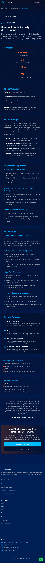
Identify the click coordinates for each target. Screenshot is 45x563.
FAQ (2, 512)
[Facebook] (8, 479)
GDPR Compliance (6, 529)
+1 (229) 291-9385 (8, 545)
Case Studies (14, 8)
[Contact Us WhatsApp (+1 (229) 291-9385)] (41, 559)
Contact (3, 509)
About (3, 503)
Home (7, 8)
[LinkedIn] (2, 479)
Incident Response (6, 496)
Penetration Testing (6, 487)
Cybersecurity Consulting (8, 493)
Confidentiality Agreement (8, 532)
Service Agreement (6, 523)
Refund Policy (5, 526)
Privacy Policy (5, 535)
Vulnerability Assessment (8, 490)
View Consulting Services (22, 449)
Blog (2, 506)
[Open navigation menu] (42, 2)
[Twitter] (5, 479)
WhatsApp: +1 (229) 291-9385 (11, 547)
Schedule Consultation (22, 444)
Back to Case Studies (10, 16)
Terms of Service (5, 520)
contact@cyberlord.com (10, 550)
